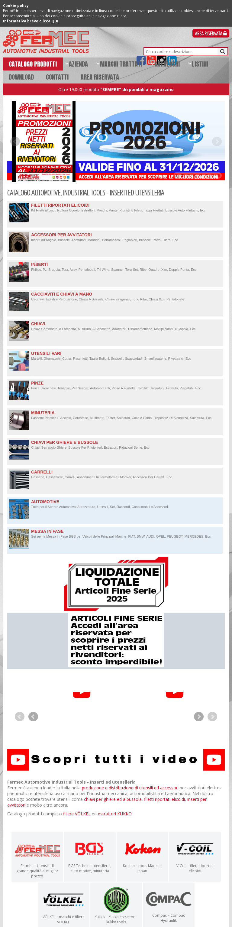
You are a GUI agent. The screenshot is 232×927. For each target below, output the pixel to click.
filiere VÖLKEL (77, 821)
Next (217, 141)
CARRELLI (115, 475)
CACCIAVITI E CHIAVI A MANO (115, 297)
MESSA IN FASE (115, 534)
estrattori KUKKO (115, 821)
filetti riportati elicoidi (164, 807)
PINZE (115, 386)
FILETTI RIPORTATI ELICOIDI (115, 208)
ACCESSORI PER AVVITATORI (115, 237)
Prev (15, 141)
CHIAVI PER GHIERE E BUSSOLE (115, 445)
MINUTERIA (115, 415)
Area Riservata (211, 34)
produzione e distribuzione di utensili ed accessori (130, 795)
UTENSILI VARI (115, 356)
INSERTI (115, 267)
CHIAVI (115, 326)
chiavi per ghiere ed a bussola (113, 807)
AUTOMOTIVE (115, 504)
